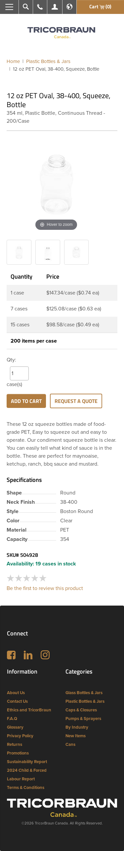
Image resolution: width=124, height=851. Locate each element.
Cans (70, 744)
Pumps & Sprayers (83, 718)
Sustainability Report (27, 761)
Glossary (15, 727)
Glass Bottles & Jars (84, 692)
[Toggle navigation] (9, 7)
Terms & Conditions (25, 787)
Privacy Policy (20, 736)
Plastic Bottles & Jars (84, 701)
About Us (16, 692)
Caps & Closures (81, 710)
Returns (14, 744)
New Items (75, 736)
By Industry (76, 727)
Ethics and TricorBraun (29, 710)
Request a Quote (76, 401)
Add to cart (26, 401)
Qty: (11, 360)
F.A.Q (12, 718)
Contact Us (17, 701)
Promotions (18, 753)
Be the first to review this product (45, 588)
